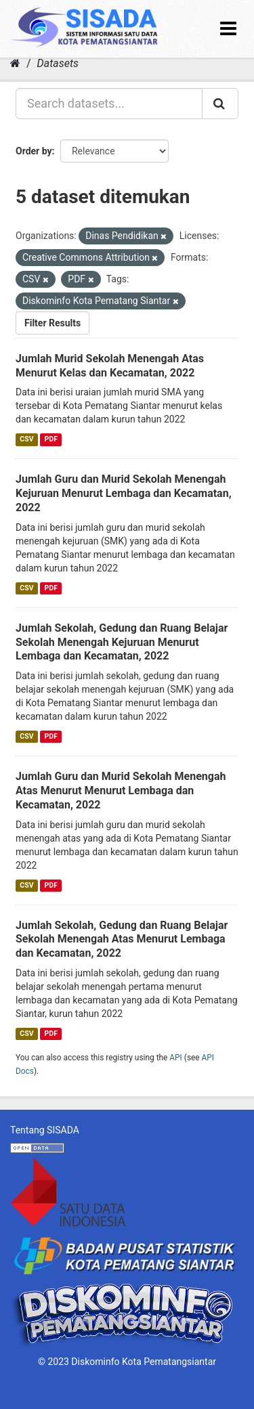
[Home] (15, 63)
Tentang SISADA (44, 1130)
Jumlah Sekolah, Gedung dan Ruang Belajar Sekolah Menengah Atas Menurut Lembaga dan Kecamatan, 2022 (122, 939)
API (175, 1057)
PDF (51, 439)
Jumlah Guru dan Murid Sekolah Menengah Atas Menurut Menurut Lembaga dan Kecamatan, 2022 (121, 790)
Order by (34, 151)
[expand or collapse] (228, 28)
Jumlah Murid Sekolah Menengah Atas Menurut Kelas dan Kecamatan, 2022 (110, 365)
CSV (26, 439)
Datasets (58, 63)
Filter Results (52, 323)
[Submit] (220, 103)
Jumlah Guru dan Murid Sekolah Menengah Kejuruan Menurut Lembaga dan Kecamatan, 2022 (124, 493)
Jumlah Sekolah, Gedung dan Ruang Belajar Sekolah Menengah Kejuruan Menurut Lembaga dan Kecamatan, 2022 (122, 642)
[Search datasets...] (109, 103)
